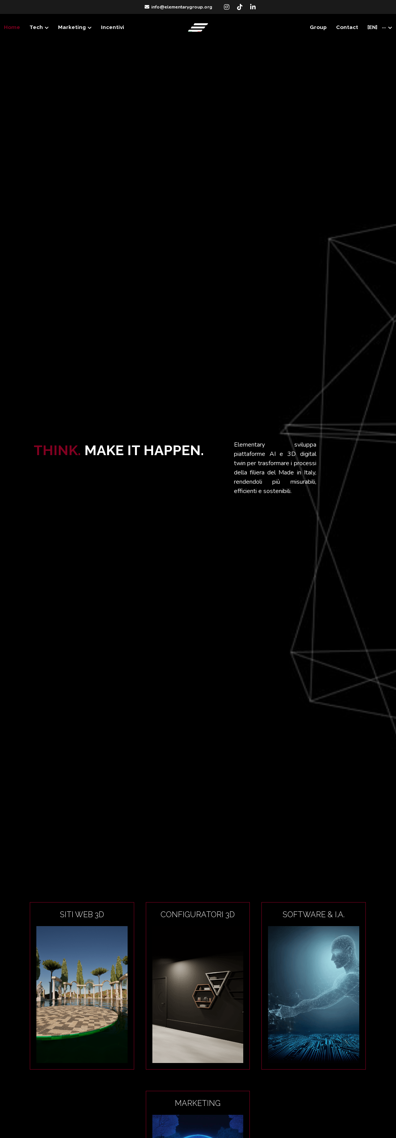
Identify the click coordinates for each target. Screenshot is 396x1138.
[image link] (198, 27)
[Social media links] (226, 7)
